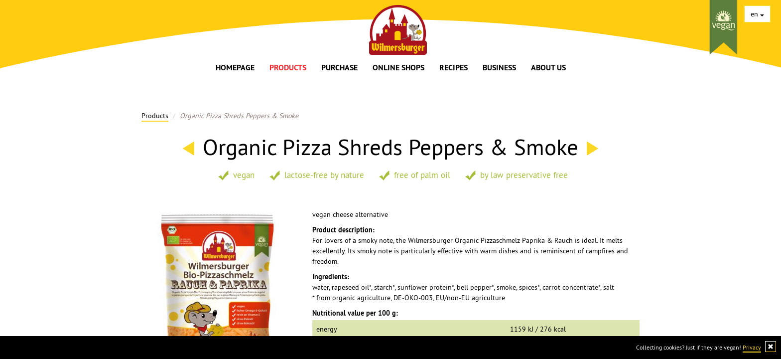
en (757, 13)
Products (287, 67)
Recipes (453, 67)
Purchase (339, 67)
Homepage (235, 67)
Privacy (752, 347)
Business (499, 67)
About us (548, 67)
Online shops (398, 67)
